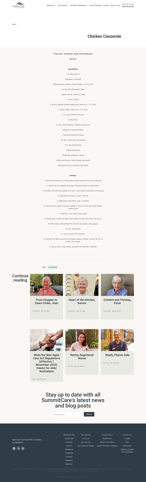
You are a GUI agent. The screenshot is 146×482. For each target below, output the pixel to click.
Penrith (69, 446)
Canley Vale (69, 438)
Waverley (69, 464)
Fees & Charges (95, 5)
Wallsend (68, 460)
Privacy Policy (107, 435)
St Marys (69, 457)
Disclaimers (107, 438)
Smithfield (69, 453)
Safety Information (107, 442)
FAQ (127, 442)
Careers (106, 5)
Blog (14, 24)
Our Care (71, 366)
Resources (127, 446)
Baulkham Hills (69, 435)
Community (36, 311)
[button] (51, 5)
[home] (18, 5)
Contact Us (127, 435)
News (34, 379)
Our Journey (86, 442)
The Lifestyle (86, 435)
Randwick (69, 449)
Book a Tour (115, 5)
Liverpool (69, 442)
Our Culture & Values (86, 446)
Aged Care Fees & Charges (107, 446)
